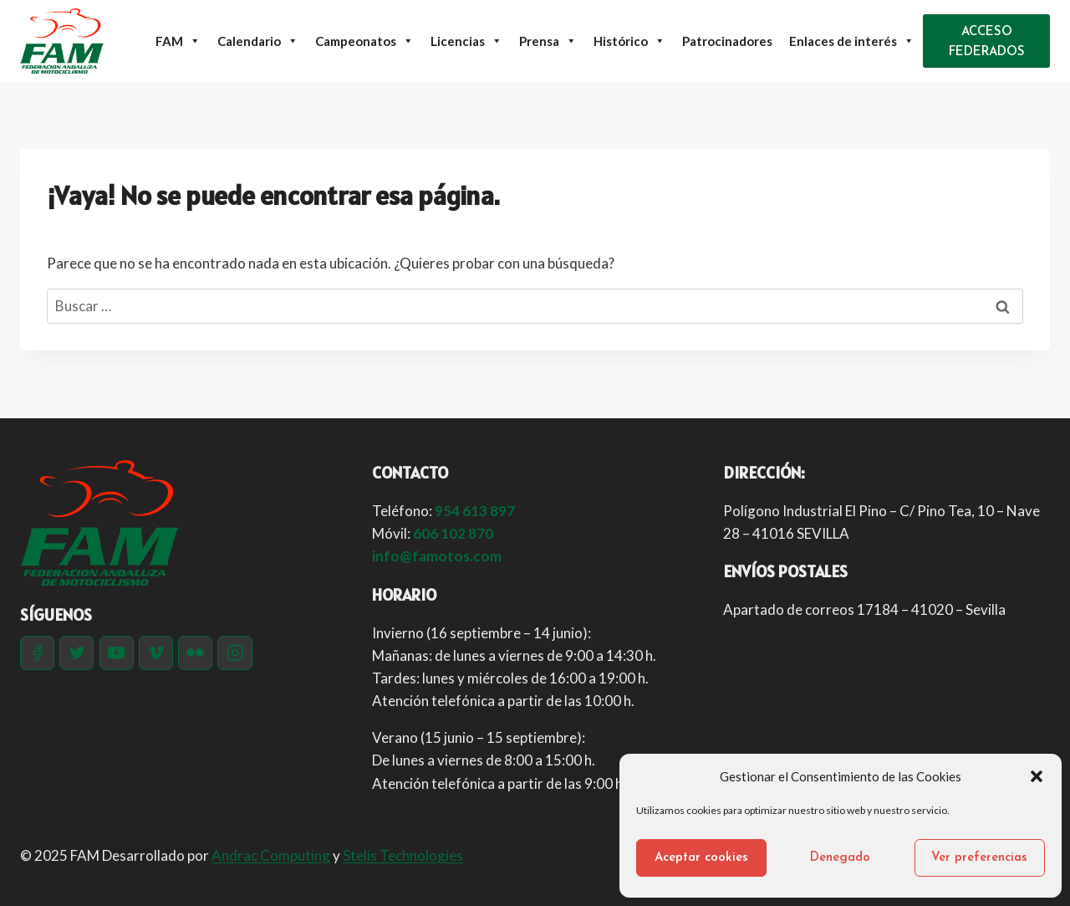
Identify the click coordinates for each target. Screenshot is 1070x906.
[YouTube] (116, 653)
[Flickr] (195, 653)
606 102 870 (453, 533)
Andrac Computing (270, 855)
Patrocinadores (727, 41)
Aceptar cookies (701, 858)
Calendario (257, 41)
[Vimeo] (156, 653)
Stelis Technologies (403, 855)
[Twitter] (76, 653)
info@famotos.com (437, 556)
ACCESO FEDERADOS (987, 42)
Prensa (548, 41)
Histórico (629, 41)
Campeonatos (364, 41)
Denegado (840, 858)
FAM (178, 41)
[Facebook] (37, 653)
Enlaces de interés (852, 41)
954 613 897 (475, 511)
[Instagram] (234, 653)
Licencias (466, 41)
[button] (1036, 776)
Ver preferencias (979, 858)
